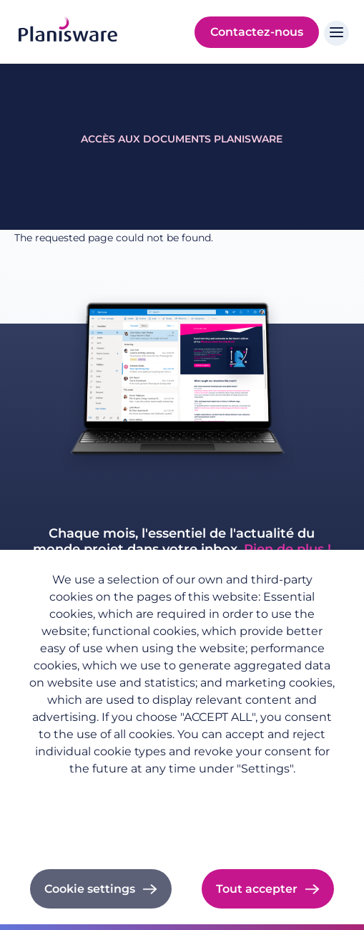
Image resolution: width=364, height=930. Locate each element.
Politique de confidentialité (182, 791)
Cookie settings (89, 889)
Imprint (182, 811)
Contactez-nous (256, 32)
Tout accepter (256, 889)
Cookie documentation (182, 830)
